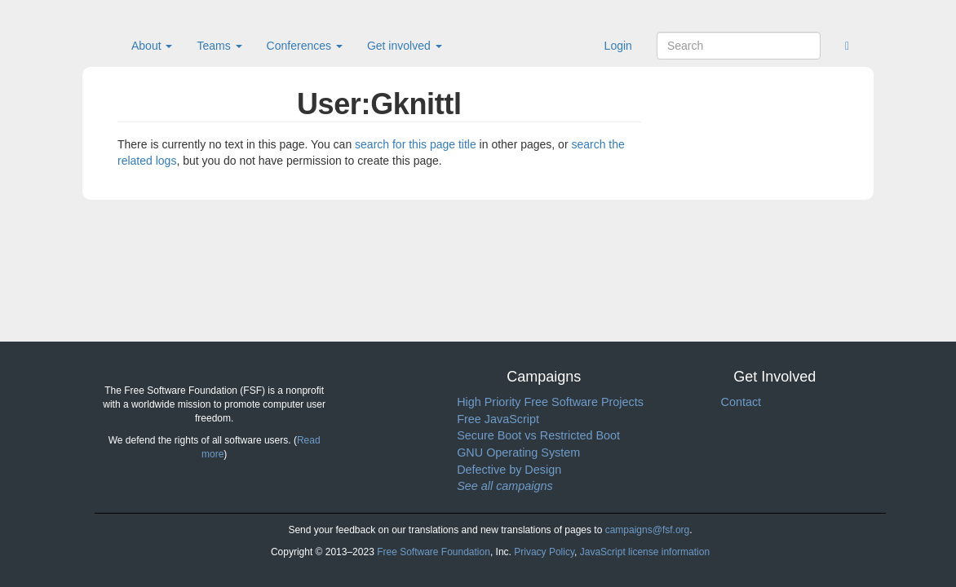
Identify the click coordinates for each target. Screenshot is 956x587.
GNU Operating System (518, 452)
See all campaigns (505, 485)
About (151, 45)
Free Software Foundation (433, 552)
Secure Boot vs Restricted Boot (538, 435)
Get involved (404, 45)
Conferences (305, 45)
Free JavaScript (498, 419)
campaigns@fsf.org (647, 530)
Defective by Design (509, 469)
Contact (740, 401)
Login (618, 45)
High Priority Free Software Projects (550, 401)
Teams (219, 45)
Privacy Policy (544, 552)
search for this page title (415, 144)
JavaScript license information (645, 552)
